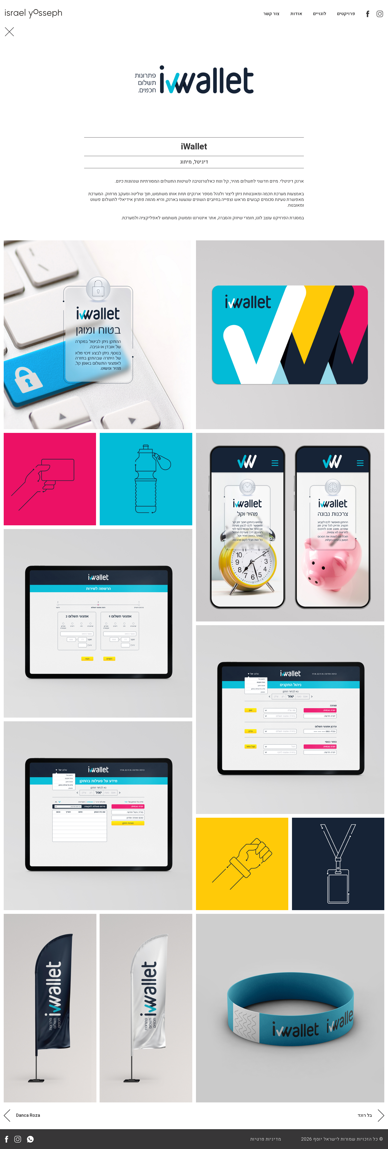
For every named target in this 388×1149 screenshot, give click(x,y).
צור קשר (271, 13)
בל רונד (365, 1115)
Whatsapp (30, 1139)
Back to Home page (9, 31)
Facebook (369, 14)
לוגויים (319, 13)
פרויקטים (346, 13)
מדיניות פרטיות (265, 1139)
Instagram (380, 14)
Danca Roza (28, 1115)
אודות (296, 13)
